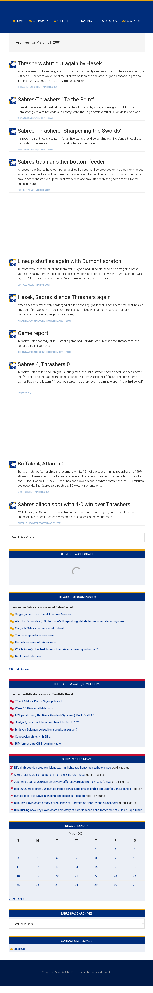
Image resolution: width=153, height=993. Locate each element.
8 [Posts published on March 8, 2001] (96, 865)
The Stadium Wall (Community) (77, 691)
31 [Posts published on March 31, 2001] (134, 892)
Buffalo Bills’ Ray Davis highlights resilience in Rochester (50, 803)
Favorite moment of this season (35, 650)
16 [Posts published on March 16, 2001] (115, 874)
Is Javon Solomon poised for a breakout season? (46, 737)
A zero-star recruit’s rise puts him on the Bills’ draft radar (49, 782)
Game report (33, 340)
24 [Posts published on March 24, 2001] (134, 883)
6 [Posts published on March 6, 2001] (57, 865)
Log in (107, 980)
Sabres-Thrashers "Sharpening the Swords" (70, 138)
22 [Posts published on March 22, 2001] (96, 883)
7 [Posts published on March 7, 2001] (76, 865)
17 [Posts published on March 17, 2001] (134, 874)
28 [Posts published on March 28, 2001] (76, 892)
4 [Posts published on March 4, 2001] (18, 865)
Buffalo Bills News (76, 767)
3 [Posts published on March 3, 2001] (135, 857)
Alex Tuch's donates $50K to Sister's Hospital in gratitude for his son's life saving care (69, 629)
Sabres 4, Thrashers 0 (44, 372)
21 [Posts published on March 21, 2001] (76, 883)
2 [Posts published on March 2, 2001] (115, 857)
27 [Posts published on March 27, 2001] (57, 892)
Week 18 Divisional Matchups (34, 716)
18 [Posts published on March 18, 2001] (18, 883)
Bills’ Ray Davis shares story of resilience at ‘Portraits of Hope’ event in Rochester (66, 810)
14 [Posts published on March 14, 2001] (76, 874)
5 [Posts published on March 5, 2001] (37, 865)
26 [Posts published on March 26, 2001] (37, 892)
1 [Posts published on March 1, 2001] (96, 857)
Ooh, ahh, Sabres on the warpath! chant (39, 636)
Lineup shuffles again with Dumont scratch (69, 269)
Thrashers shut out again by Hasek (60, 71)
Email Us (17, 956)
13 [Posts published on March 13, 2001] (57, 874)
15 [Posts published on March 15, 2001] (96, 874)
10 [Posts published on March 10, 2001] (134, 865)
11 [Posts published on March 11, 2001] (18, 874)
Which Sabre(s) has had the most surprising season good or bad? (56, 657)
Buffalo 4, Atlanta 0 (41, 471)
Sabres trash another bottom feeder (61, 169)
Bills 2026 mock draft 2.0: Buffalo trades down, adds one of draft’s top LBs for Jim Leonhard (72, 796)
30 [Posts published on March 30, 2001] (115, 892)
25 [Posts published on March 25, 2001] (18, 892)
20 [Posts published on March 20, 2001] (57, 883)
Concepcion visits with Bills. (33, 744)
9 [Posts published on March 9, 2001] (115, 865)
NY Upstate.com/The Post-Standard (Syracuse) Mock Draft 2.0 (54, 723)
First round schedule (28, 664)
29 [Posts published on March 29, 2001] (96, 892)
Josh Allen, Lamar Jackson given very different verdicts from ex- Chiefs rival (62, 789)
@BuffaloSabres (19, 677)
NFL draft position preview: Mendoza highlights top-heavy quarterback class (62, 775)
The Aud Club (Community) (76, 604)
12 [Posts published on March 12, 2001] (37, 874)
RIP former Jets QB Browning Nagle (38, 751)
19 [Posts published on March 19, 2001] (37, 883)
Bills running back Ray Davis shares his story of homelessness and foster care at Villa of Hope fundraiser (81, 817)
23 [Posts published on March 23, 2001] (115, 883)
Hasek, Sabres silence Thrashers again (64, 304)
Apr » (21, 906)
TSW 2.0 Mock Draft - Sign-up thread (38, 709)
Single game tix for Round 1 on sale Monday (43, 621)
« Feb (12, 906)
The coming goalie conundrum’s (35, 643)
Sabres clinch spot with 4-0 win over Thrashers (74, 512)
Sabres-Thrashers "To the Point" (56, 107)
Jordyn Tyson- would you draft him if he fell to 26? (47, 730)
